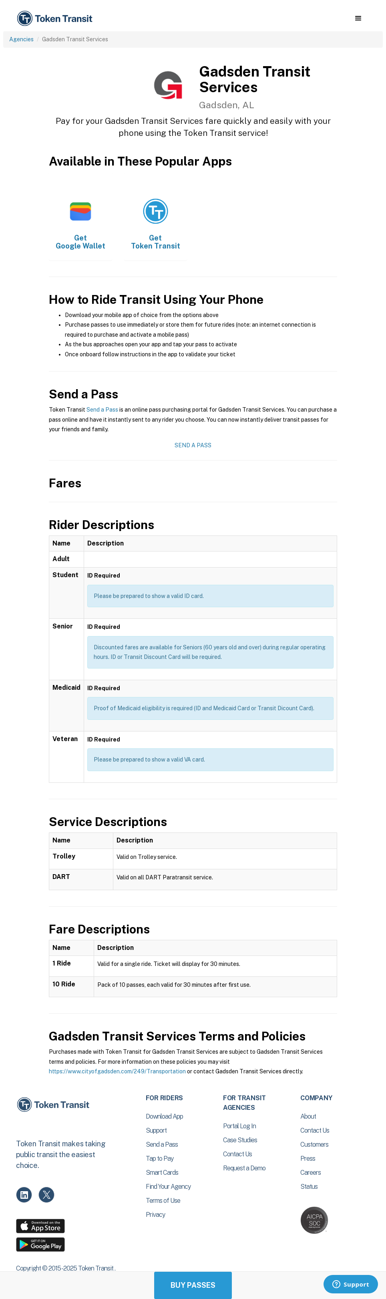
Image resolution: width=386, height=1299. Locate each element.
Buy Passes (193, 1285)
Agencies (21, 39)
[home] (56, 18)
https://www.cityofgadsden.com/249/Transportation (117, 1071)
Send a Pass (102, 409)
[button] (358, 18)
